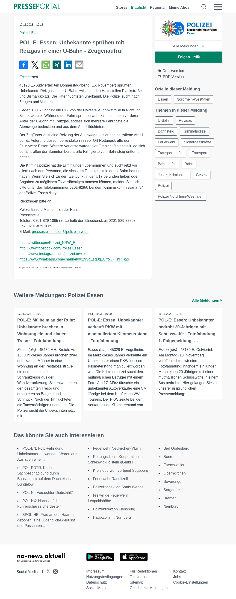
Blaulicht (139, 7)
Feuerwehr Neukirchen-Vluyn (117, 448)
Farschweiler (174, 465)
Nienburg (171, 506)
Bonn (168, 457)
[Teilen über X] (34, 65)
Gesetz (202, 176)
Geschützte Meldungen (149, 588)
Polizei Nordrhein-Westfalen (181, 198)
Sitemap (136, 582)
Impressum (95, 571)
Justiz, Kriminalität (173, 176)
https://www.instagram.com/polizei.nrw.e (52, 254)
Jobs (177, 577)
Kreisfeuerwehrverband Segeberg (120, 470)
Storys (121, 7)
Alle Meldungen (188, 46)
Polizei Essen (30, 33)
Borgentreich (174, 490)
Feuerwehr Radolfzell (110, 479)
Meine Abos (179, 7)
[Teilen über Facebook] (23, 65)
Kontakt (179, 571)
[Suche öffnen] (204, 7)
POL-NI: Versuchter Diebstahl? (47, 493)
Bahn (189, 165)
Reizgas (186, 121)
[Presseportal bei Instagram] (54, 571)
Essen (24, 77)
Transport (200, 154)
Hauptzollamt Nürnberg (112, 517)
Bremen (170, 498)
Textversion (139, 577)
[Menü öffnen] (218, 7)
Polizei (163, 187)
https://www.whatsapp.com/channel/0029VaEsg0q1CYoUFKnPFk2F (74, 259)
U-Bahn (164, 121)
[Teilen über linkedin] (68, 65)
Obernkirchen (175, 473)
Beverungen (173, 481)
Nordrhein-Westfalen (194, 99)
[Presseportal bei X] (47, 572)
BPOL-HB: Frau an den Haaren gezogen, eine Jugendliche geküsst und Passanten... (46, 520)
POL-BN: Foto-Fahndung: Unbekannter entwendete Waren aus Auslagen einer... (47, 453)
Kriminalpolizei (195, 132)
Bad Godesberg (176, 448)
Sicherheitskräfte (198, 143)
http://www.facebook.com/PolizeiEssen (51, 248)
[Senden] (79, 65)
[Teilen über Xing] (57, 65)
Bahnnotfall (167, 165)
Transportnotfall (171, 154)
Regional (157, 7)
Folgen (188, 57)
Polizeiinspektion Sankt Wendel (118, 487)
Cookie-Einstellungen (190, 582)
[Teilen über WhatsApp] (45, 65)
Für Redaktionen (143, 571)
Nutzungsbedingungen (104, 577)
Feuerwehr (167, 143)
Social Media (96, 588)
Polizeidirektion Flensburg (114, 509)
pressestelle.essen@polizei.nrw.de (60, 232)
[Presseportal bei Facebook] (41, 572)
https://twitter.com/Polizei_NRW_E (47, 243)
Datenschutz (96, 582)
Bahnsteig (166, 132)
